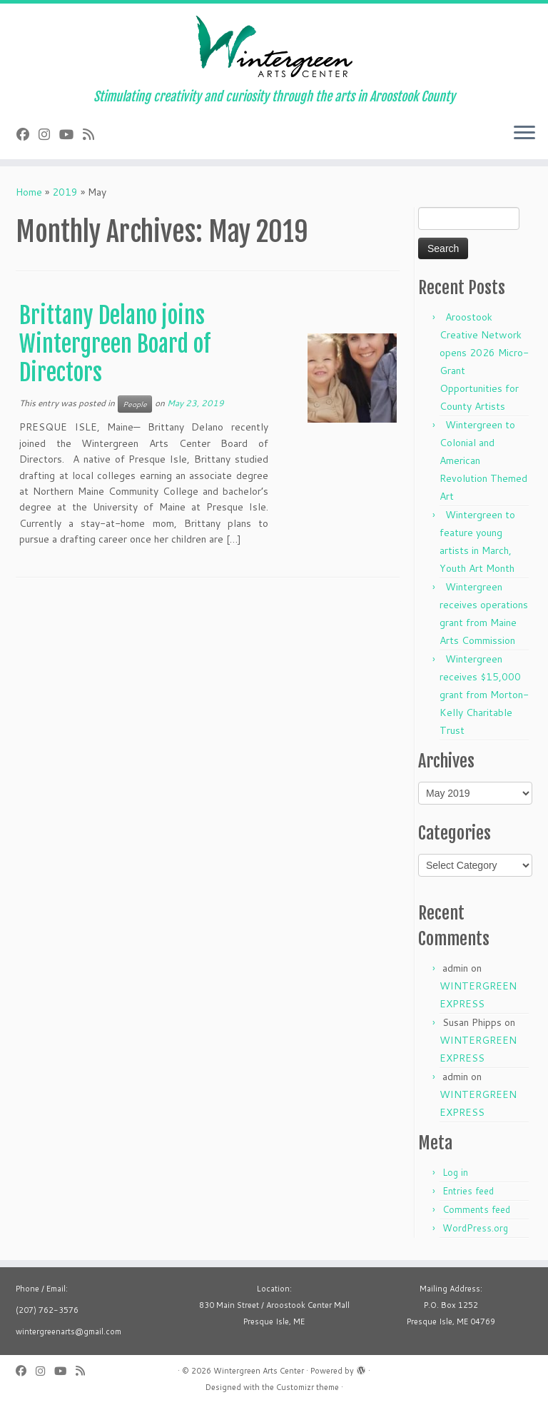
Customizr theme (307, 1387)
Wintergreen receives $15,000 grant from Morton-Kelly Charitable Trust (484, 694)
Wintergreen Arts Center (258, 1370)
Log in (455, 1172)
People (135, 404)
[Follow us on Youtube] (71, 134)
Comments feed (476, 1209)
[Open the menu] (524, 133)
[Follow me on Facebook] (27, 134)
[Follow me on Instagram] (49, 134)
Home (29, 192)
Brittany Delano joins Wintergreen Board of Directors (114, 344)
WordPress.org (475, 1228)
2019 (65, 192)
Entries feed (468, 1190)
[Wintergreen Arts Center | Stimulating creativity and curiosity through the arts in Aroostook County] (274, 46)
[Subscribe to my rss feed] (93, 134)
